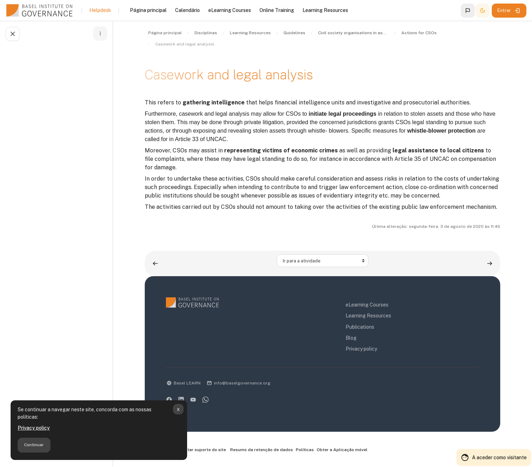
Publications (360, 327)
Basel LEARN (187, 383)
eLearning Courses (367, 305)
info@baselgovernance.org (242, 383)
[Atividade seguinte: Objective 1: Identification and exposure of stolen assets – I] (490, 263)
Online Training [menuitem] (276, 10)
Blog (351, 338)
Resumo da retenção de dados (261, 449)
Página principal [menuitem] (148, 10)
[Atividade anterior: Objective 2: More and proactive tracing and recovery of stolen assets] (155, 263)
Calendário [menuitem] (187, 10)
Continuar (34, 444)
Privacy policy (34, 428)
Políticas (305, 449)
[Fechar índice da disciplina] (13, 34)
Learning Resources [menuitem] (325, 10)
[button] (468, 11)
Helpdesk (100, 10)
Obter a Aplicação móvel (342, 449)
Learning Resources (368, 316)
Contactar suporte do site (196, 450)
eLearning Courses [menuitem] (229, 10)
